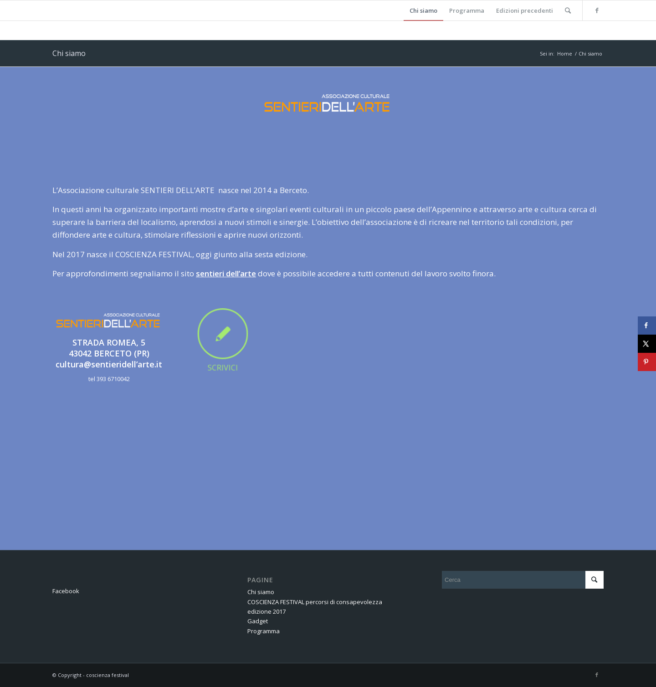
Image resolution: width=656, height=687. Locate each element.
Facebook (65, 591)
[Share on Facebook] (647, 325)
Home (564, 53)
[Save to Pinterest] (647, 362)
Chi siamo (69, 53)
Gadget (257, 621)
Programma (263, 631)
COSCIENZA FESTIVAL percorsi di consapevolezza (314, 602)
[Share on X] (647, 344)
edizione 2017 (266, 611)
